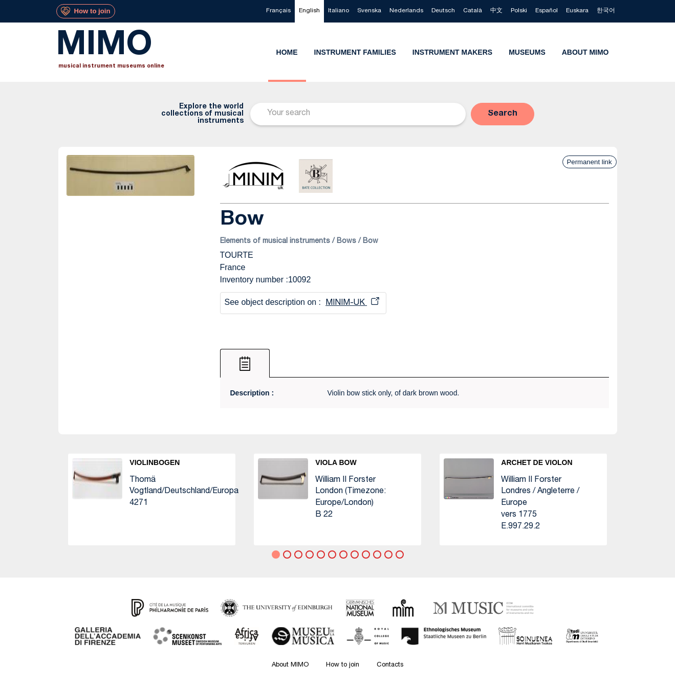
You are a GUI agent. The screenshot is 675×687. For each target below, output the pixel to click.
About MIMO (290, 665)
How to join (342, 665)
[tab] (245, 363)
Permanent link (589, 162)
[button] (502, 114)
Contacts (390, 665)
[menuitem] (278, 11)
